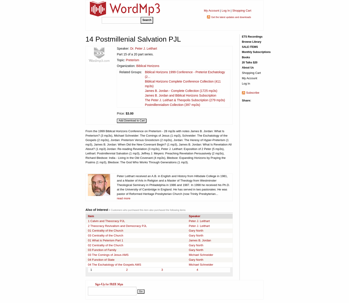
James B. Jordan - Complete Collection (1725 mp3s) (181, 91)
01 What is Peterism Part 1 (105, 240)
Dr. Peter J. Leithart (143, 48)
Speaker (194, 216)
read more (123, 198)
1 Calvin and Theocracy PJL (106, 221)
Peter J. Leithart (199, 221)
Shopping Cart (241, 10)
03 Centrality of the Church (105, 235)
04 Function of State (101, 259)
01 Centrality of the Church (105, 230)
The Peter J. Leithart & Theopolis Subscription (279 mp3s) (185, 100)
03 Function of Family (102, 250)
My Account (211, 10)
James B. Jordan (200, 240)
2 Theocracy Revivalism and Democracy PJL (117, 226)
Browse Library (251, 41)
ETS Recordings (252, 36)
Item (91, 216)
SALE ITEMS (250, 46)
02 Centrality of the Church (105, 245)
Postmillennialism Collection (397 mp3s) (172, 105)
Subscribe (252, 92)
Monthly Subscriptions (256, 52)
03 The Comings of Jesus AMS (108, 255)
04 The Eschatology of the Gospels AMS (114, 264)
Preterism (132, 60)
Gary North (196, 230)
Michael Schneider (201, 255)
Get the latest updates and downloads (231, 17)
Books (246, 57)
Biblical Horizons (147, 66)
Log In (226, 10)
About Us (248, 67)
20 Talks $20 (250, 62)
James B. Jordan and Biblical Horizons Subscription (180, 95)
